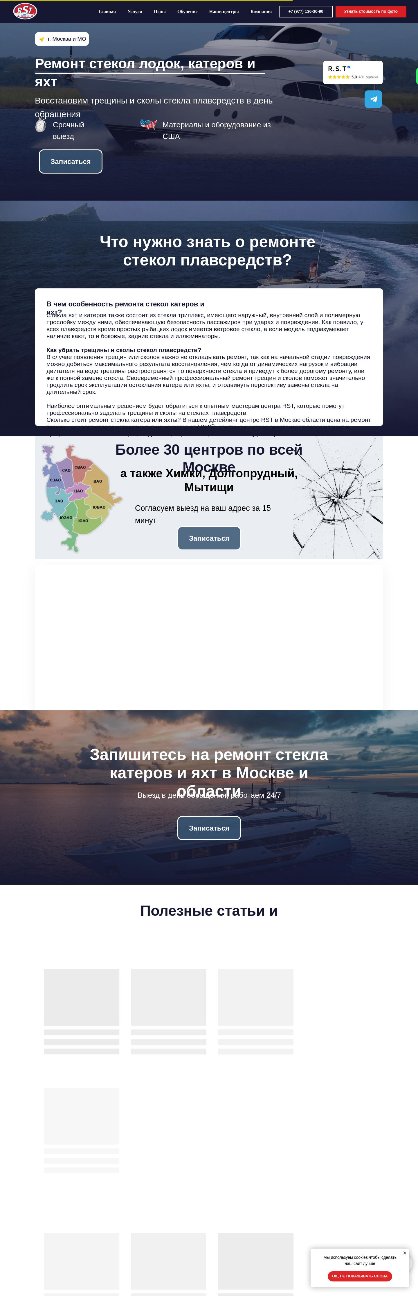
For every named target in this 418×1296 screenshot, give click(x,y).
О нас (220, 1234)
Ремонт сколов (142, 1242)
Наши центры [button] (234, 11)
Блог (219, 1242)
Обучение (198, 11)
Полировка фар (142, 1267)
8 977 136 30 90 (323, 1236)
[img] (308, 1261)
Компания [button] (271, 11)
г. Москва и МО (67, 39)
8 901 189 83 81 (323, 1245)
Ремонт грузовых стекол (150, 1258)
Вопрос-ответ (53, 1267)
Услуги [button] (145, 11)
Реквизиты (225, 1258)
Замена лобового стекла (151, 1234)
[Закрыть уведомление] (405, 1253)
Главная (117, 11)
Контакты (223, 1250)
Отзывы (48, 1250)
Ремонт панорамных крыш (153, 1275)
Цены (170, 11)
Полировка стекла (145, 1250)
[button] (376, 11)
